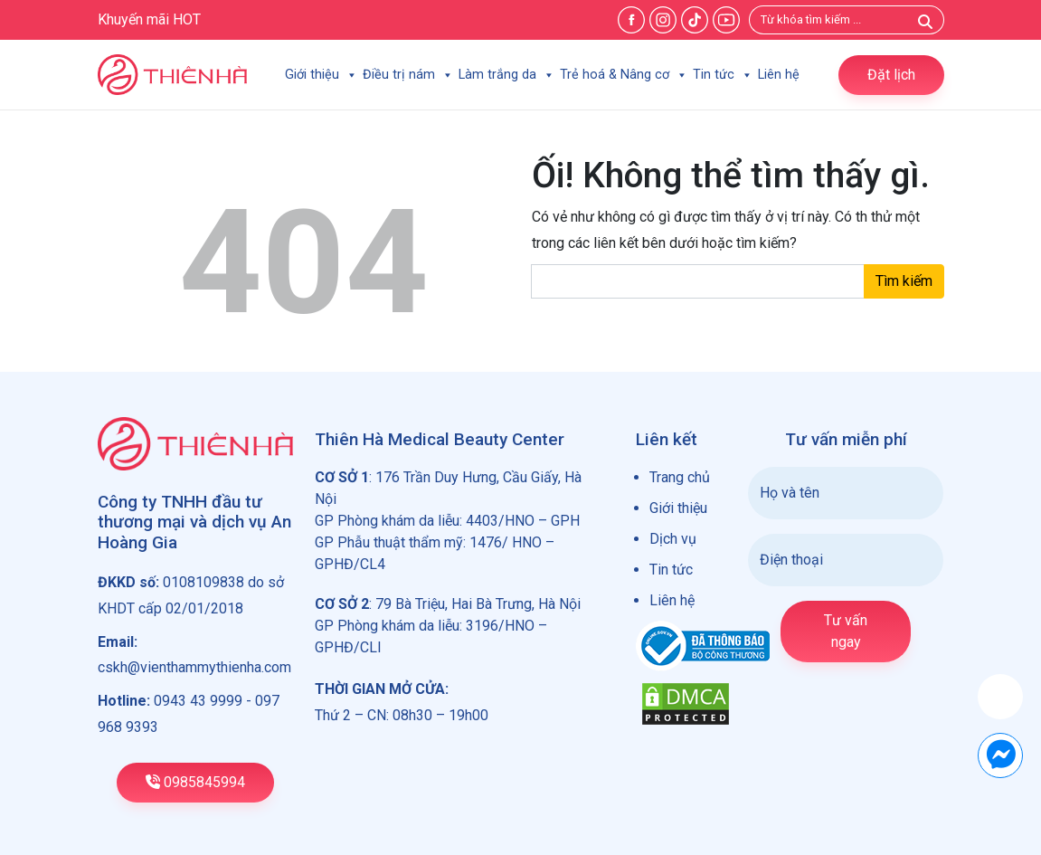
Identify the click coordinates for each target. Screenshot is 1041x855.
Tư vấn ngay (845, 631)
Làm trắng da (506, 74)
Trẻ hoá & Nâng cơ (623, 74)
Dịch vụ (672, 538)
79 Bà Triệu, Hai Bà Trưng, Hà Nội (478, 604)
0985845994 (195, 782)
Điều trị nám (408, 74)
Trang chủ (679, 477)
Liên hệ (779, 74)
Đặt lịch (891, 74)
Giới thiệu (321, 74)
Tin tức (722, 74)
